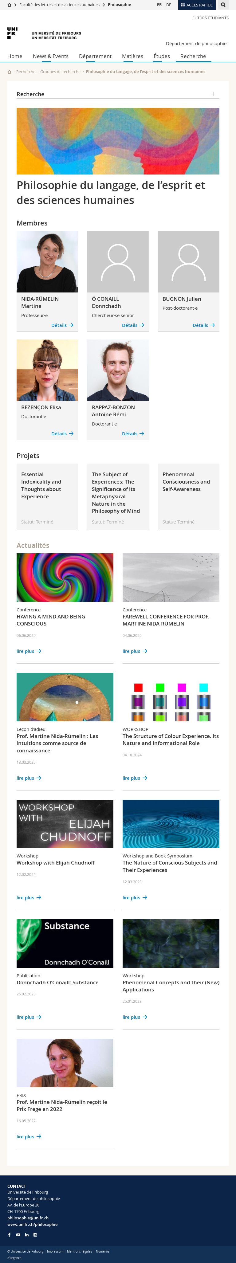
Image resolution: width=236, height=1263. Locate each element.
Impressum (55, 1251)
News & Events (51, 56)
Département (95, 56)
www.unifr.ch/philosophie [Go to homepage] (32, 1224)
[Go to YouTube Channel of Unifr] (18, 1235)
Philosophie (119, 4)
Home (14, 56)
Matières (132, 56)
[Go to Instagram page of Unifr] (35, 1235)
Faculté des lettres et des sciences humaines (59, 4)
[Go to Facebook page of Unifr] (9, 1235)
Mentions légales (79, 1251)
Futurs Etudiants (210, 18)
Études (162, 56)
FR (159, 4)
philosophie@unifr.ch (28, 1218)
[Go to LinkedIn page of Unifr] (27, 1235)
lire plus (25, 651)
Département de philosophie (196, 43)
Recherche (193, 56)
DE (168, 4)
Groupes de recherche (60, 71)
